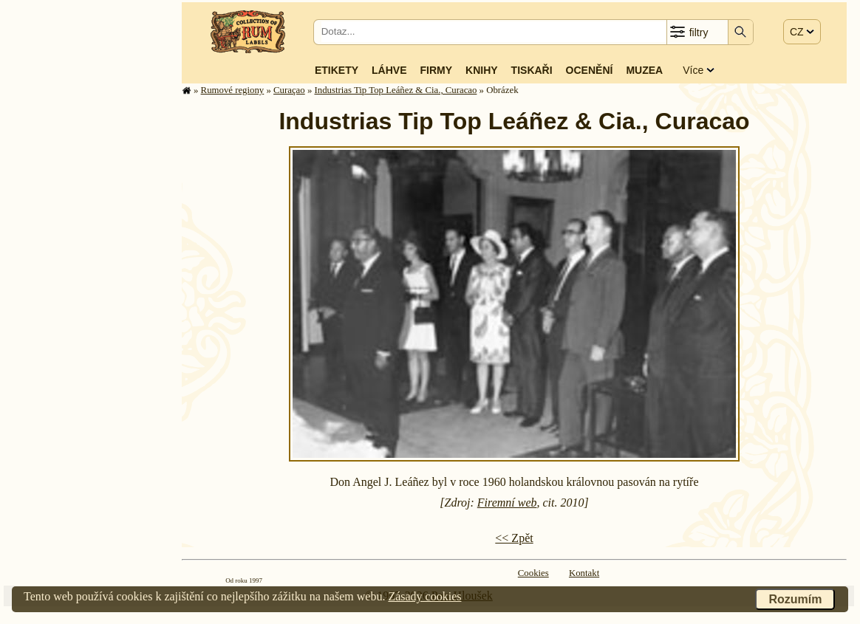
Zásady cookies (424, 596)
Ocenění (589, 70)
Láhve (389, 70)
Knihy (481, 70)
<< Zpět (514, 538)
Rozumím (795, 599)
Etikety (336, 70)
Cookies (533, 573)
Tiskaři (532, 70)
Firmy (436, 70)
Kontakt (584, 573)
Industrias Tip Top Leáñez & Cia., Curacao (395, 90)
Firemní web (507, 502)
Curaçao (289, 90)
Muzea (644, 70)
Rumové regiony (233, 90)
